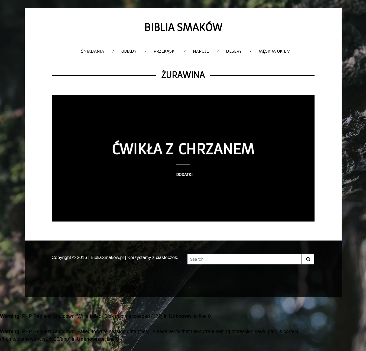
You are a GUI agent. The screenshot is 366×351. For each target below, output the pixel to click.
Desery (234, 51)
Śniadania (92, 51)
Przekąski (165, 51)
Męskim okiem (274, 51)
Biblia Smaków (183, 27)
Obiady (129, 51)
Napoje (201, 51)
